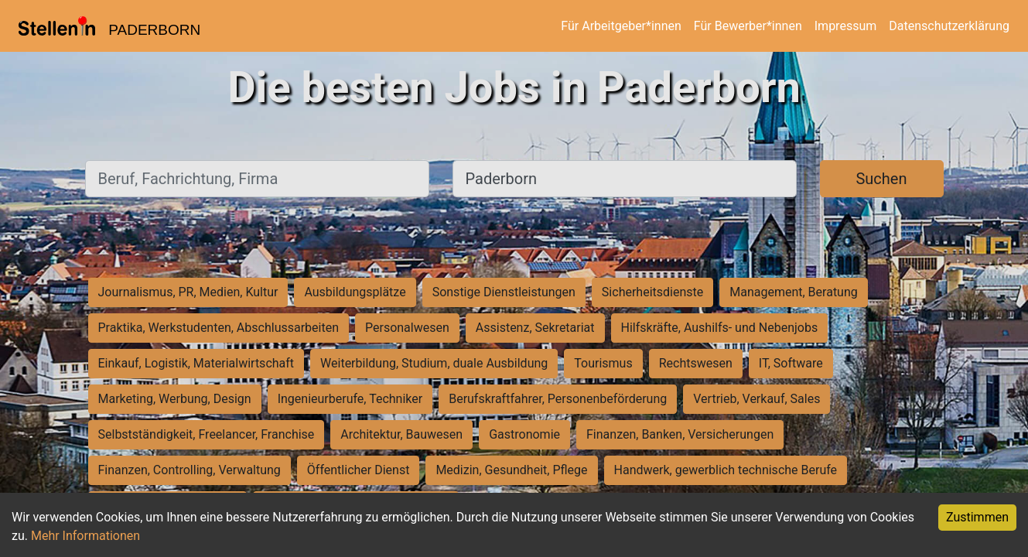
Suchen (881, 178)
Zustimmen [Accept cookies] (977, 517)
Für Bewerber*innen (748, 26)
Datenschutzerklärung (949, 26)
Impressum (846, 26)
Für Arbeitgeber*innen (621, 26)
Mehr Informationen (85, 535)
